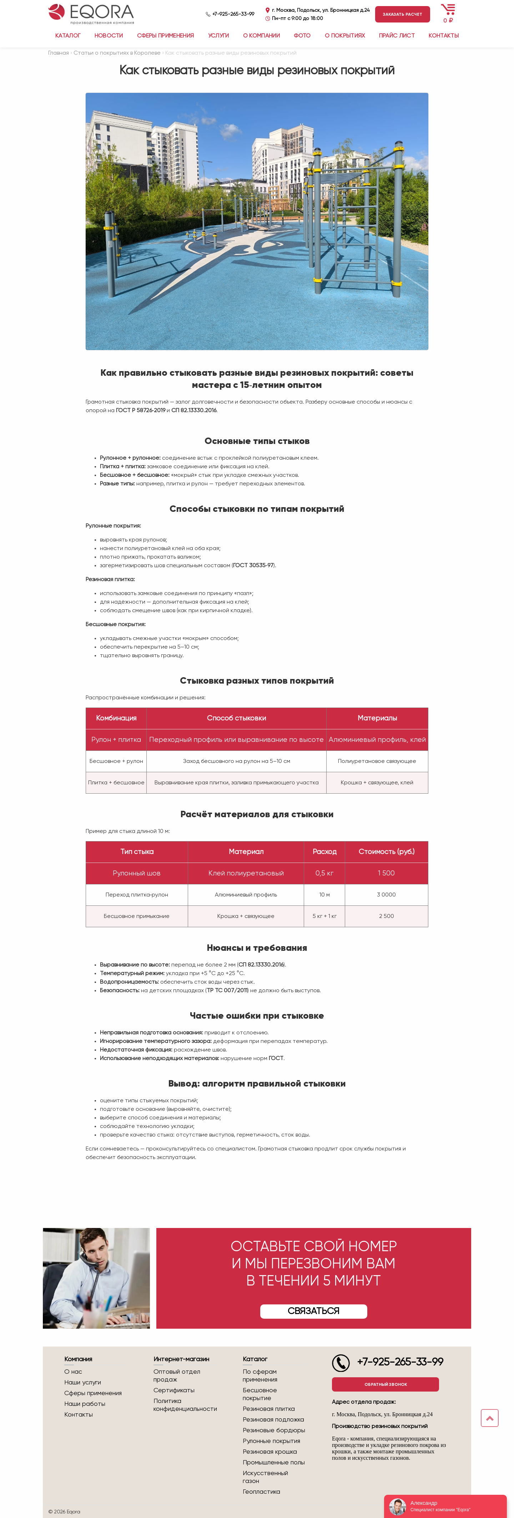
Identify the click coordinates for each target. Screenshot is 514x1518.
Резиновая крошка (270, 1452)
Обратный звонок (385, 1384)
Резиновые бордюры (274, 1430)
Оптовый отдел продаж (176, 1376)
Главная (58, 53)
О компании (261, 36)
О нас (73, 1372)
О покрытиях (345, 36)
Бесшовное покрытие (260, 1394)
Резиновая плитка (269, 1409)
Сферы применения (165, 36)
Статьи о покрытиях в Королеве (117, 53)
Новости (109, 36)
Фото (302, 36)
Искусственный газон (265, 1477)
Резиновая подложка (273, 1420)
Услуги (218, 36)
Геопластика (261, 1492)
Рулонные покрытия (271, 1441)
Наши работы (84, 1404)
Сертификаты (174, 1390)
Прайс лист (397, 36)
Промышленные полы (274, 1462)
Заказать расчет (402, 14)
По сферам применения (260, 1376)
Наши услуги (82, 1382)
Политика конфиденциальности (185, 1405)
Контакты (444, 36)
